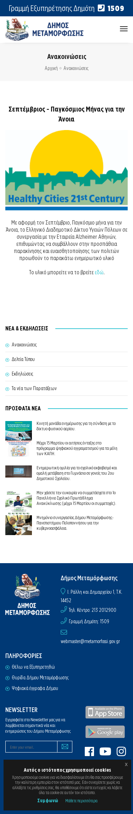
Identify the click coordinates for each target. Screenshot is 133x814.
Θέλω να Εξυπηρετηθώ (33, 667)
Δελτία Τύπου (23, 359)
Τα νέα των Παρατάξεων (34, 388)
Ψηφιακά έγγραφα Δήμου (35, 688)
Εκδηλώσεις (22, 374)
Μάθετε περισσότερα (81, 800)
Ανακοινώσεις (75, 68)
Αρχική (51, 68)
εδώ (99, 272)
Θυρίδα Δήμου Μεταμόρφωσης (40, 677)
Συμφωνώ (47, 800)
